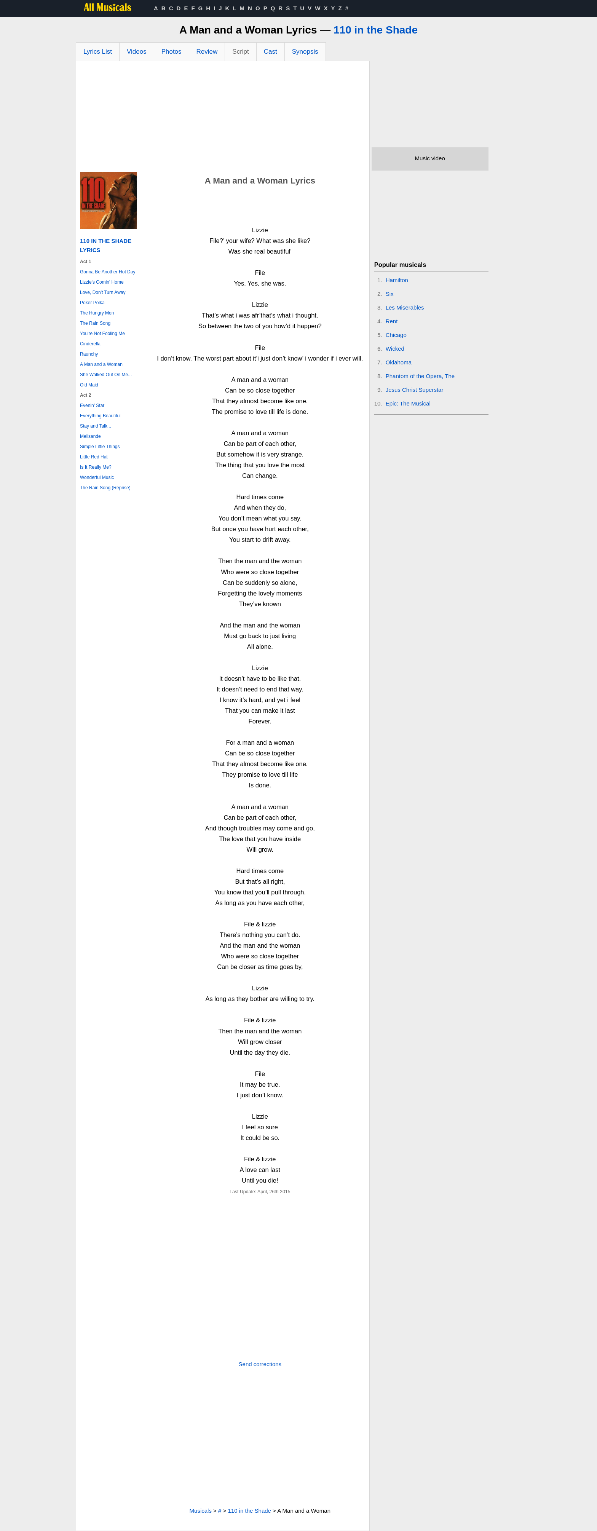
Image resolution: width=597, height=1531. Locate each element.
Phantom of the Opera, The (420, 376)
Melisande (90, 436)
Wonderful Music (97, 477)
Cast (270, 51)
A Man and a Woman (101, 364)
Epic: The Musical (408, 403)
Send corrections (260, 1364)
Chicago (396, 335)
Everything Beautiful (100, 415)
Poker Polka (92, 302)
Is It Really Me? (96, 467)
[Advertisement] (223, 118)
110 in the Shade (376, 30)
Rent (392, 321)
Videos (137, 51)
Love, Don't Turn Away (102, 292)
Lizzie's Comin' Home (102, 282)
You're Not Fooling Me (102, 333)
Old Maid (89, 385)
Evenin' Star (92, 405)
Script (240, 51)
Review (207, 51)
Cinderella (90, 343)
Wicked (395, 348)
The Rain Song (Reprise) (105, 487)
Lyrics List (97, 51)
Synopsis (305, 51)
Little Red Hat (94, 457)
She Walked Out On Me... (106, 374)
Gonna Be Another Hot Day (107, 272)
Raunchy (89, 354)
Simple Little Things (100, 446)
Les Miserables (405, 307)
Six (390, 294)
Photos (171, 51)
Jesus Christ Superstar (415, 389)
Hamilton (397, 280)
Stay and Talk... (95, 426)
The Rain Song (95, 323)
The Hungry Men (97, 313)
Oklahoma (399, 362)
